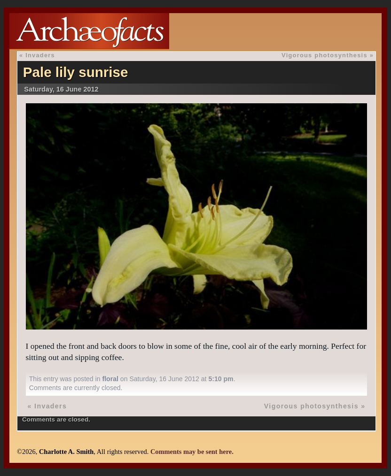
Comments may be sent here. (192, 451)
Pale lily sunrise (75, 72)
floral (110, 379)
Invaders (40, 55)
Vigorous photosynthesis (325, 55)
